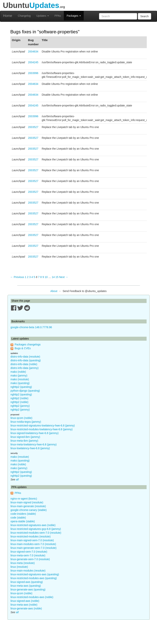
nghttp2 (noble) (19, 398)
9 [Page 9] (43, 277)
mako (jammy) (19, 375)
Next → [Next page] (63, 277)
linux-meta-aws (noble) (24, 604)
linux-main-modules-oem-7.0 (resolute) (33, 544)
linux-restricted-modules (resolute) (31, 536)
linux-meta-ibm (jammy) (24, 440)
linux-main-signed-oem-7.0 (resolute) (32, 540)
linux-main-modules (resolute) (28, 570)
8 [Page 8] (41, 277)
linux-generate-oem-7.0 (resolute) (30, 559)
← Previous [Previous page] (17, 277)
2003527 (33, 127)
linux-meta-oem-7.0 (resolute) (28, 555)
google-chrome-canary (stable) (29, 509)
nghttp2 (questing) (21, 386)
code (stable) (18, 517)
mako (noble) (18, 371)
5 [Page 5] (34, 277)
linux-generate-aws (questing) (28, 589)
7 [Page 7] (39, 277)
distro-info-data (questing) (26, 360)
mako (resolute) (20, 379)
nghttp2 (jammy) (20, 405)
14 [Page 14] (53, 277)
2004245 (33, 62)
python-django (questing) (25, 390)
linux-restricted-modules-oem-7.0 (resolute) (36, 532)
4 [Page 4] (32, 277)
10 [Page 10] (46, 277)
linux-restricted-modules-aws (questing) (34, 578)
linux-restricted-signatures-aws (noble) (33, 525)
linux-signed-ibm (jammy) (25, 436)
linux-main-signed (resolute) (27, 502)
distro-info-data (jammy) (25, 367)
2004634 (33, 51)
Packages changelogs (28, 344)
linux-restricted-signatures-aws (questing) (35, 574)
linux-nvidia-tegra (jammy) (26, 421)
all (17, 479)
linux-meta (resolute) (23, 563)
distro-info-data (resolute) (25, 356)
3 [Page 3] (30, 277)
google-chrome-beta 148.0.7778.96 (31, 327)
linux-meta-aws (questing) (26, 585)
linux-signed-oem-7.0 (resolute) (29, 551)
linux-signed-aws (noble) (25, 600)
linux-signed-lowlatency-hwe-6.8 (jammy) (35, 433)
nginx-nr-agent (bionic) (24, 498)
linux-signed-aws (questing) (27, 581)
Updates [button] (42, 15)
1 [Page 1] (25, 277)
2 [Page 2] (27, 277)
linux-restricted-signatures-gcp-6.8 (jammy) (36, 528)
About (53, 291)
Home (7, 16)
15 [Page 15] (57, 277)
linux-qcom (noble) (21, 417)
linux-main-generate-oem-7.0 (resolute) (34, 547)
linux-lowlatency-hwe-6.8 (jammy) (30, 448)
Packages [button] (74, 15)
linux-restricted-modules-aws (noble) (32, 597)
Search (144, 16)
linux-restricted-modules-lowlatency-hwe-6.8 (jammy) (42, 429)
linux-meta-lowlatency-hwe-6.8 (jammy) (34, 444)
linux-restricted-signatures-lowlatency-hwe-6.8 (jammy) (43, 425)
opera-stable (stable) (23, 521)
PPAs (58, 15)
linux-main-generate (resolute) (28, 506)
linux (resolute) (19, 566)
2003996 (33, 73)
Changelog (24, 15)
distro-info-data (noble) (24, 364)
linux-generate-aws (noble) (26, 608)
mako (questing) (20, 383)
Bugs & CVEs (23, 348)
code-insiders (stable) (23, 513)
